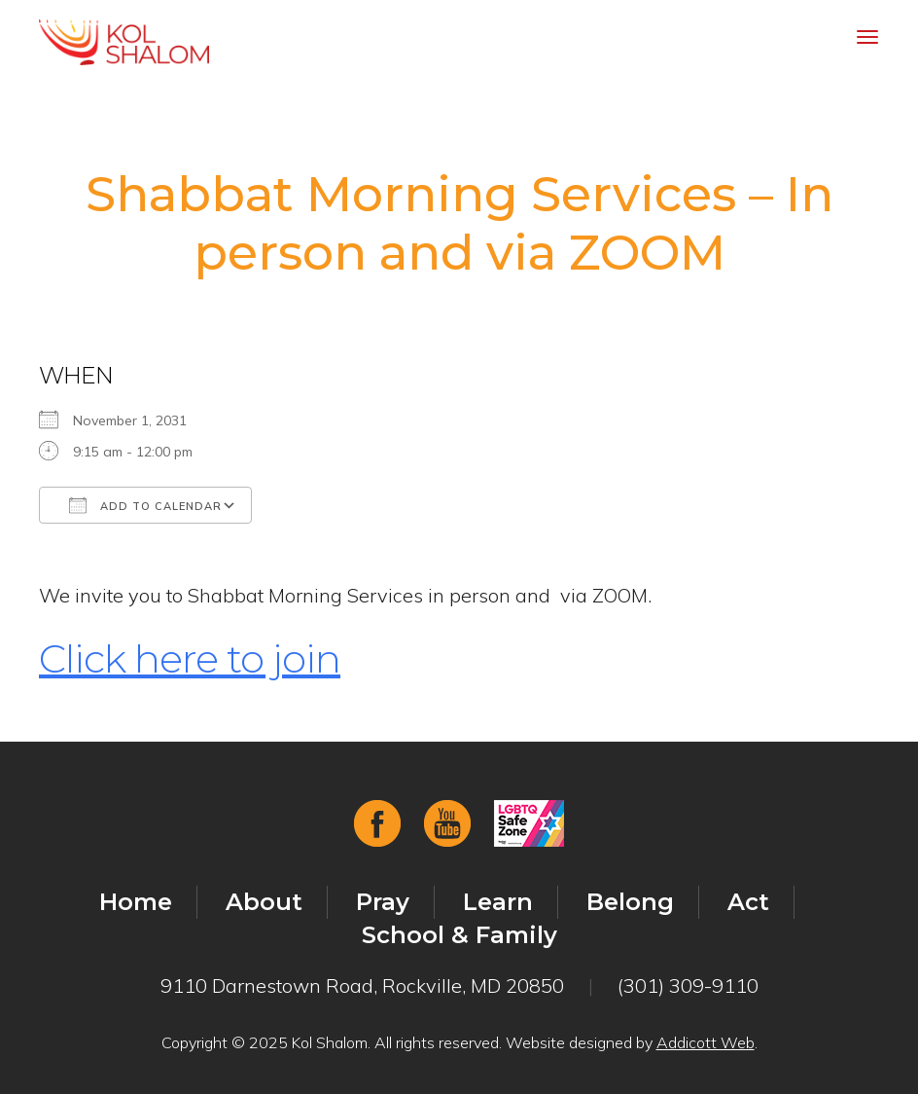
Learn (498, 902)
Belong (630, 902)
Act (748, 902)
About (264, 902)
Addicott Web (705, 1042)
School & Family (459, 935)
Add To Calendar (145, 505)
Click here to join (189, 658)
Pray (382, 902)
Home (135, 902)
